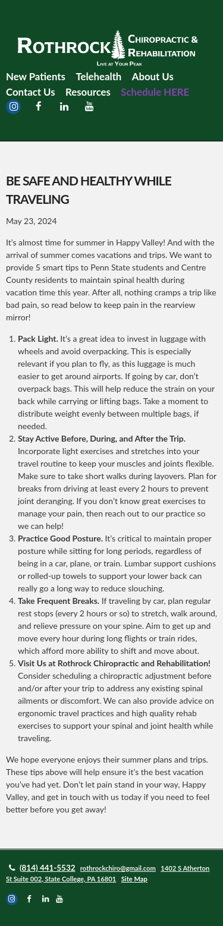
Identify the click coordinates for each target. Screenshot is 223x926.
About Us (153, 76)
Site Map (134, 879)
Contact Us (30, 92)
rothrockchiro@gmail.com (118, 868)
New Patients (35, 76)
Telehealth (98, 76)
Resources (88, 92)
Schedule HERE (155, 92)
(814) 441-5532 (48, 868)
